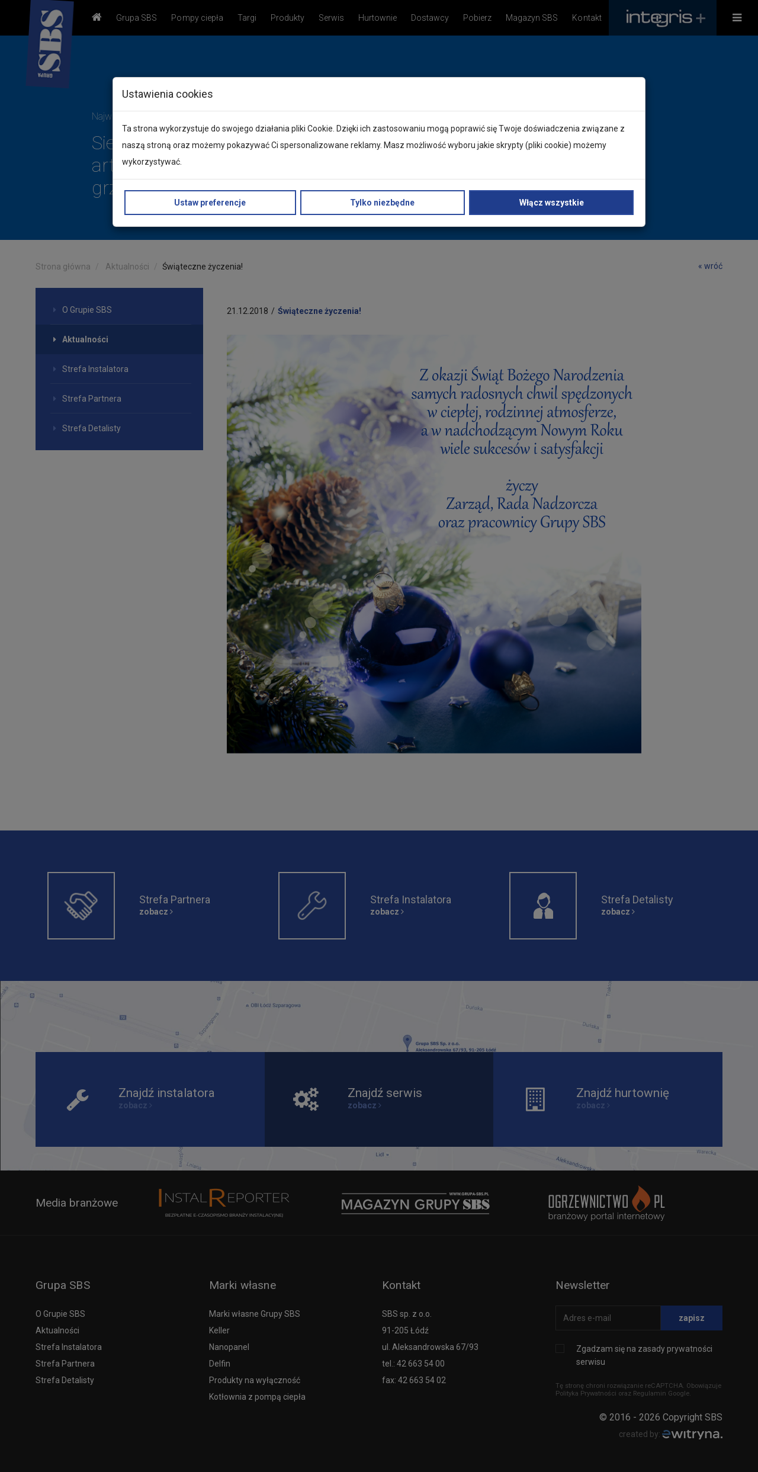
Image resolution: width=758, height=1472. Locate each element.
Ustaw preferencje (210, 202)
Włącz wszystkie (551, 202)
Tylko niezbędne (382, 202)
